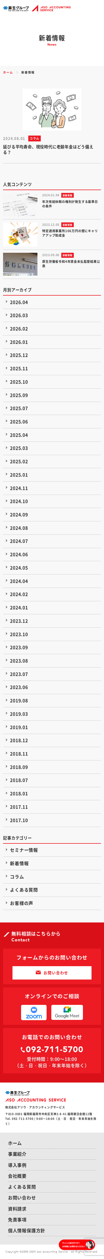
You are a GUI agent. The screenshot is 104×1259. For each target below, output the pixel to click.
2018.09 (19, 767)
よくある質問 (24, 889)
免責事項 (17, 1219)
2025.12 (19, 355)
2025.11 (19, 368)
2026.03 (19, 315)
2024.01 (19, 607)
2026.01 (19, 341)
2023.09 (19, 647)
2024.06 (19, 554)
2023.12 (19, 620)
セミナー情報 (24, 849)
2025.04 (19, 434)
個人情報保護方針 (26, 1230)
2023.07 (19, 674)
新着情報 (19, 863)
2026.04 (19, 302)
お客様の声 (21, 903)
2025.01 (19, 474)
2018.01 (19, 793)
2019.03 (19, 713)
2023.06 (19, 687)
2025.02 (19, 461)
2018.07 (19, 780)
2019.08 (19, 700)
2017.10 (19, 820)
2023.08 (19, 660)
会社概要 (17, 1175)
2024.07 (19, 541)
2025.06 (19, 421)
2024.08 (19, 527)
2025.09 (19, 395)
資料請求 (17, 1208)
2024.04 (19, 581)
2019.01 (19, 727)
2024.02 (19, 594)
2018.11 (19, 753)
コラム (17, 876)
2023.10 (19, 634)
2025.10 (19, 381)
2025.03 (19, 448)
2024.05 (19, 567)
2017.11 (19, 806)
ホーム (8, 72)
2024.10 (19, 501)
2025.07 (19, 408)
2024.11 (19, 488)
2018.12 (19, 740)
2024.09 (19, 514)
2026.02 (19, 328)
